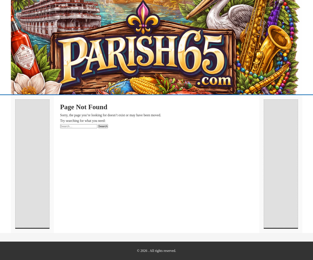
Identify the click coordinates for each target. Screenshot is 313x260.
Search (103, 126)
